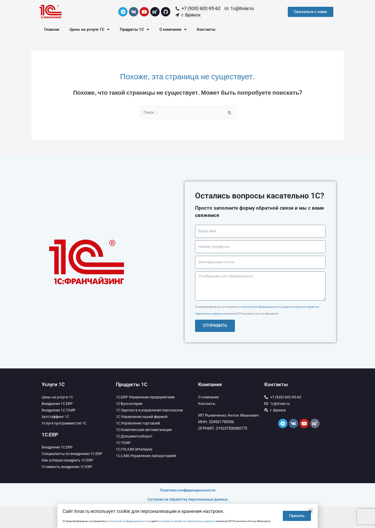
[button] (310, 511)
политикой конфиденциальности (261, 307)
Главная (51, 29)
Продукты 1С (134, 29)
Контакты (206, 29)
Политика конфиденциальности (188, 490)
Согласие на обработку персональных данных (187, 499)
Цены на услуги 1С (89, 29)
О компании (172, 29)
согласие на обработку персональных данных (187, 521)
